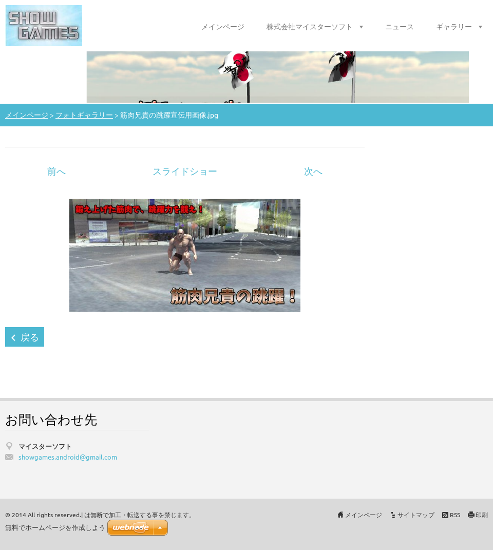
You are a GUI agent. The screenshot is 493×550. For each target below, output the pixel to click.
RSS (455, 514)
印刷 (482, 514)
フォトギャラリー (84, 114)
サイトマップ (415, 514)
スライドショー (185, 170)
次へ (313, 170)
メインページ (222, 26)
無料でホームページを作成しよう (55, 528)
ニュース (399, 26)
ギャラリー (454, 26)
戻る (30, 336)
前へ (56, 170)
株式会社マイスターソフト (310, 26)
